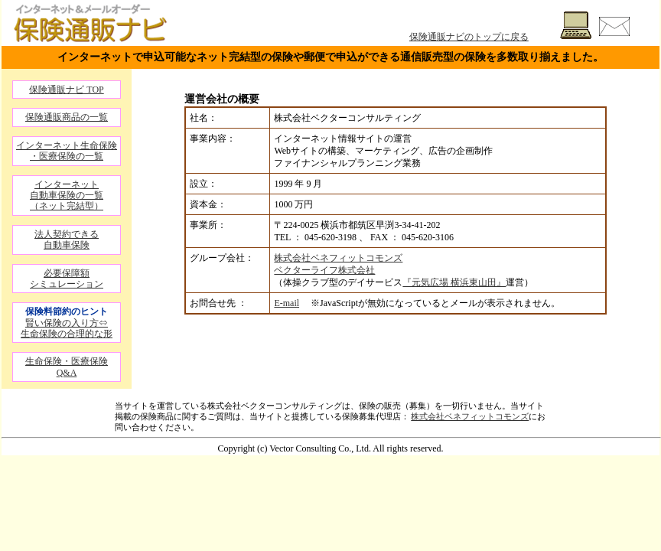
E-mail (286, 303)
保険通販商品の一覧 (66, 117)
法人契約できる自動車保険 (66, 239)
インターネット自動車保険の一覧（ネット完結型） (66, 195)
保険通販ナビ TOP (66, 89)
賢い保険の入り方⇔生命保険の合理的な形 (66, 328)
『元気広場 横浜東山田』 (454, 282)
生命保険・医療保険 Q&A (66, 366)
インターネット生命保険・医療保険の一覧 (66, 150)
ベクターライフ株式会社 (324, 270)
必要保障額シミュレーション (66, 278)
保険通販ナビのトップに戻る (469, 36)
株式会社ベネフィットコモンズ (338, 258)
